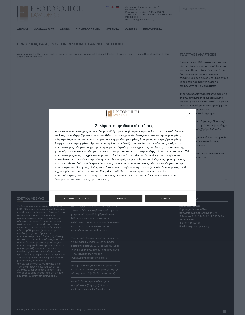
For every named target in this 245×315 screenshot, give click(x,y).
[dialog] (122, 157)
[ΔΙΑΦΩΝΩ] (189, 116)
